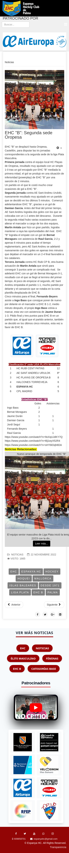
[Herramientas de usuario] (59, 148)
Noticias (17, 554)
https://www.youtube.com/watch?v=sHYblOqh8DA (33, 445)
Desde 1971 (50, 585)
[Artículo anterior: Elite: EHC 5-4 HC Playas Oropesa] (14, 604)
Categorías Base (43, 668)
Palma (52, 592)
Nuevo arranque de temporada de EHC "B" (41, 453)
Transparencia (58, 847)
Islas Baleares (22, 585)
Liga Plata (20, 592)
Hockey (52, 571)
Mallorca (43, 578)
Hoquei (23, 578)
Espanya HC (31, 571)
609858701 (20, 839)
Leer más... (41, 543)
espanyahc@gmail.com (46, 839)
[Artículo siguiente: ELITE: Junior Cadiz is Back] (54, 604)
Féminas (52, 658)
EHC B (38, 592)
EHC (13, 571)
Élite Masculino (23, 658)
